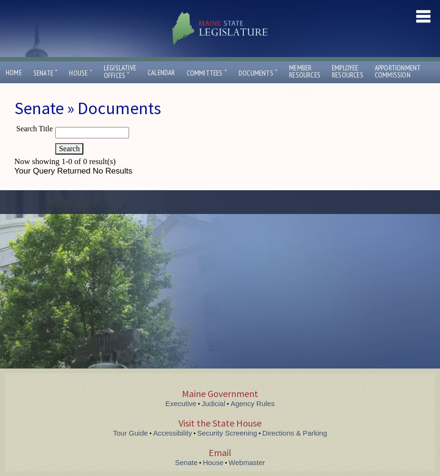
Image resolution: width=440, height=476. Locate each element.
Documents (258, 73)
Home (14, 72)
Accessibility (172, 433)
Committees (207, 73)
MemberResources (304, 71)
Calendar (161, 72)
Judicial (213, 403)
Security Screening (227, 433)
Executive (180, 403)
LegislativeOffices (120, 71)
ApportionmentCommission (398, 71)
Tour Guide (130, 433)
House (80, 73)
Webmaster (247, 462)
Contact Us (308, 92)
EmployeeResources (347, 71)
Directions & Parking (294, 433)
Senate (45, 73)
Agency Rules (252, 403)
